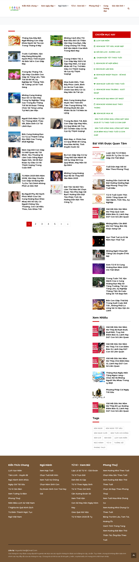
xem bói (107, 438)
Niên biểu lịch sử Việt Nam (21, 503)
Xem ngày (98, 428)
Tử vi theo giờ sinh (81, 489)
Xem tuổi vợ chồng (49, 480)
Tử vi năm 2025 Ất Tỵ (81, 517)
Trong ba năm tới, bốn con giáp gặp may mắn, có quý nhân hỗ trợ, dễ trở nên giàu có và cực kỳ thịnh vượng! (75, 126)
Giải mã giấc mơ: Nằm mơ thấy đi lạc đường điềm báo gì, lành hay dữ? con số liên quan (117, 407)
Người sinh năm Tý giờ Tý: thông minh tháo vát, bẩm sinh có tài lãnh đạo (33, 122)
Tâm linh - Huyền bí (18, 475)
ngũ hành (98, 443)
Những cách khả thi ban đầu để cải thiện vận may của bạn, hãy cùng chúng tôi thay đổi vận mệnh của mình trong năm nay (76, 44)
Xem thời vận (78, 498)
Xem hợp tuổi (46, 470)
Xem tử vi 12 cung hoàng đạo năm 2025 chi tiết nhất (117, 267)
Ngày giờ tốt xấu (16, 484)
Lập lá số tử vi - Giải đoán (84, 470)
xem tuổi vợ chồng (120, 433)
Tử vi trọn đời (78, 475)
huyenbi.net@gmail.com (26, 550)
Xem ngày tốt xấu (114, 428)
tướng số (118, 443)
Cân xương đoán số (81, 494)
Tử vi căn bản (15, 489)
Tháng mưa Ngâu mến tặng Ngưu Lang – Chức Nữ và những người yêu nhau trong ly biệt (117, 378)
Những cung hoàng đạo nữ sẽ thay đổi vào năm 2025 (74, 175)
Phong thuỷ (94, 6)
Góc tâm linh (117, 6)
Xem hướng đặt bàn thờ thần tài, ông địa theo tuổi (115, 535)
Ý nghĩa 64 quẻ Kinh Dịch (20, 507)
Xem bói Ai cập (78, 480)
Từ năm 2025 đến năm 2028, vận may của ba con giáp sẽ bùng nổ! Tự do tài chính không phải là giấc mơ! (33, 181)
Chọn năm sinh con (49, 484)
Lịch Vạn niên (15, 470)
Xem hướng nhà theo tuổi (116, 470)
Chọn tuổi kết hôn (49, 475)
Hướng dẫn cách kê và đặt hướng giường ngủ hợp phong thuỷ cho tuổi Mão (117, 184)
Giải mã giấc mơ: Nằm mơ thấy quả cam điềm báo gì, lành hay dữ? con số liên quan (117, 213)
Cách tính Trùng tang (114, 526)
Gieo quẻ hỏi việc (80, 512)
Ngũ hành (62, 6)
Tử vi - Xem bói (77, 6)
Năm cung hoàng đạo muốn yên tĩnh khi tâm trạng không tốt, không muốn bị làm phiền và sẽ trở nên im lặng (75, 106)
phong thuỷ (99, 447)
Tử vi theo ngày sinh (82, 484)
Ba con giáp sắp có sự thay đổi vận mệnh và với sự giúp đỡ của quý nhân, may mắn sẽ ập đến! (75, 160)
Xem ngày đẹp (47, 6)
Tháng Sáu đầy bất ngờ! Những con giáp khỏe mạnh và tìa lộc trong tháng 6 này (33, 42)
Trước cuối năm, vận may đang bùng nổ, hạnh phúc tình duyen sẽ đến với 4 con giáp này (33, 59)
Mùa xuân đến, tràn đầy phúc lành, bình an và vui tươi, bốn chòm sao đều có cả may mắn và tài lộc (74, 87)
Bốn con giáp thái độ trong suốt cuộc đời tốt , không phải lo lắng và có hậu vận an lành (117, 305)
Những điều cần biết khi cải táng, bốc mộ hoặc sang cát (116, 226)
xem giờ (97, 438)
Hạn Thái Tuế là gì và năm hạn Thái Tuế (117, 238)
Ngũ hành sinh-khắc (18, 480)
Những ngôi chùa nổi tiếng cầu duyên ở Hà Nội (117, 253)
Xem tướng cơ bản (17, 494)
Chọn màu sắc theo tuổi (115, 475)
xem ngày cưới (100, 433)
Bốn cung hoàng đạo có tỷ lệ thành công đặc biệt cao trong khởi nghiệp (33, 138)
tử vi (109, 443)
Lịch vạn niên (121, 438)
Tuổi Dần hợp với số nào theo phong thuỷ (117, 168)
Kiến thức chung (29, 6)
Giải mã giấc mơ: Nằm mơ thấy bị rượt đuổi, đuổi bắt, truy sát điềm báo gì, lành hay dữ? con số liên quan (117, 332)
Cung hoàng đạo (106, 8)
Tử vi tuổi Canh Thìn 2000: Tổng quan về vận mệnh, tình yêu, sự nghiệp (118, 199)
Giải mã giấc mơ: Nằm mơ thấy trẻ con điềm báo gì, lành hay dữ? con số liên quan (117, 348)
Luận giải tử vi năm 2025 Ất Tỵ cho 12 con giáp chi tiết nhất (117, 155)
